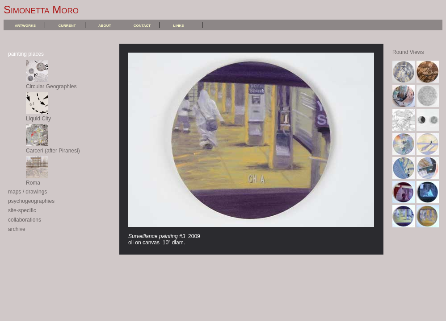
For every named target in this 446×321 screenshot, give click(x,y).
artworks (25, 25)
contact (142, 25)
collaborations (24, 220)
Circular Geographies (51, 83)
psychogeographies (31, 201)
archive (16, 229)
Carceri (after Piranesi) (53, 147)
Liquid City (38, 115)
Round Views (408, 52)
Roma (37, 179)
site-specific (22, 210)
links (178, 25)
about (104, 25)
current (67, 25)
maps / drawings (27, 192)
